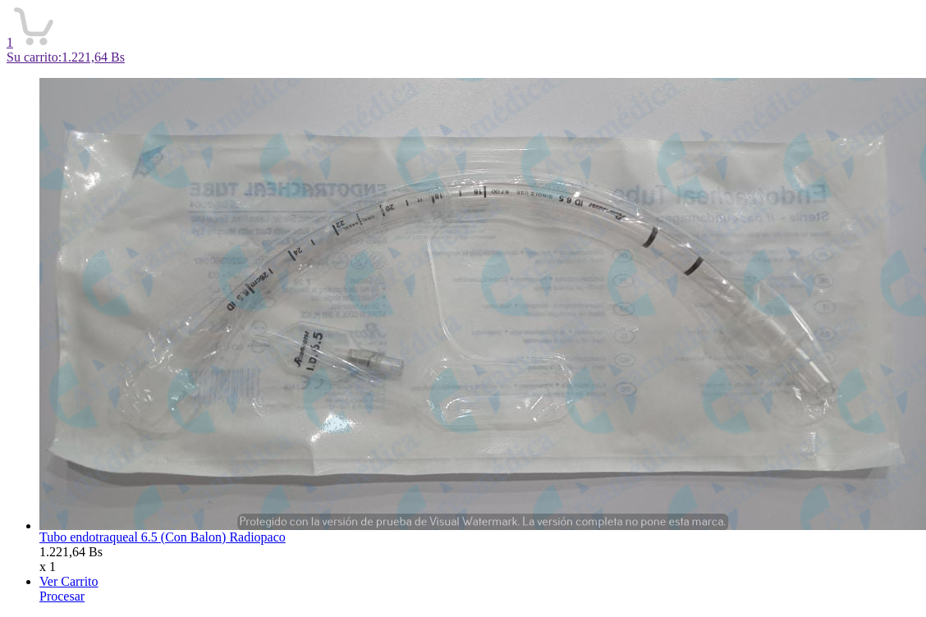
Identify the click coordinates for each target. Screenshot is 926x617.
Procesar (62, 596)
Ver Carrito (69, 581)
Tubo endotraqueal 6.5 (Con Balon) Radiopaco (162, 537)
